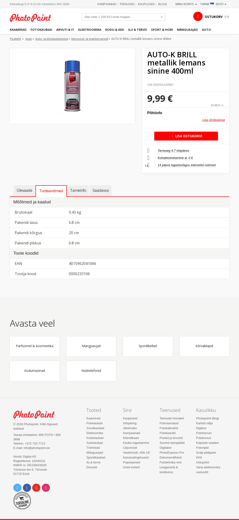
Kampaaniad (107, 4)
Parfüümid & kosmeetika (34, 346)
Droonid (91, 467)
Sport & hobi (162, 29)
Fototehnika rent (171, 462)
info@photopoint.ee (37, 448)
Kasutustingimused (136, 457)
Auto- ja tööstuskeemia (51, 39)
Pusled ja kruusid (171, 438)
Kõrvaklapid (204, 346)
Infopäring (130, 423)
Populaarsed (131, 462)
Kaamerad (18, 29)
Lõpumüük (130, 447)
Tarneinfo (78, 190)
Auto (206, 29)
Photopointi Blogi (207, 418)
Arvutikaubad (95, 428)
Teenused (127, 4)
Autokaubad (94, 443)
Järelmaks (130, 428)
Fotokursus (203, 438)
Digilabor (166, 447)
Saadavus (101, 190)
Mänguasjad (187, 29)
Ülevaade (24, 190)
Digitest (201, 428)
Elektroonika (89, 29)
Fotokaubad (41, 29)
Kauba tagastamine (136, 443)
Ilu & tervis (137, 29)
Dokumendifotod (171, 457)
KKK (199, 457)
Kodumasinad (34, 371)
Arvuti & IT (65, 29)
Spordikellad (148, 346)
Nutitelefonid (91, 371)
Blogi (162, 4)
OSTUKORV (214, 16)
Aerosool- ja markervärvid (89, 39)
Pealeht (15, 39)
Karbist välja (204, 423)
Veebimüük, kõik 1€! (136, 452)
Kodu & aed (114, 29)
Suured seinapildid (172, 443)
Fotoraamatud (169, 423)
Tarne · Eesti (213, 4)
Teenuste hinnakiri (172, 418)
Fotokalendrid (169, 428)
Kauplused (146, 4)
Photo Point (36, 414)
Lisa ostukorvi (186, 136)
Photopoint (33, 17)
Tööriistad (93, 447)
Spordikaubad (95, 457)
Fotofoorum (203, 433)
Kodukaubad (94, 438)
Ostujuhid (202, 462)
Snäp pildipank (206, 452)
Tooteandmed (51, 190)
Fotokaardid (168, 433)
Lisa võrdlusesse (213, 120)
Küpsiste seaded (207, 443)
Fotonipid (202, 447)
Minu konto (186, 4)
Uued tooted (131, 467)
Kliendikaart (131, 438)
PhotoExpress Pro (172, 452)
